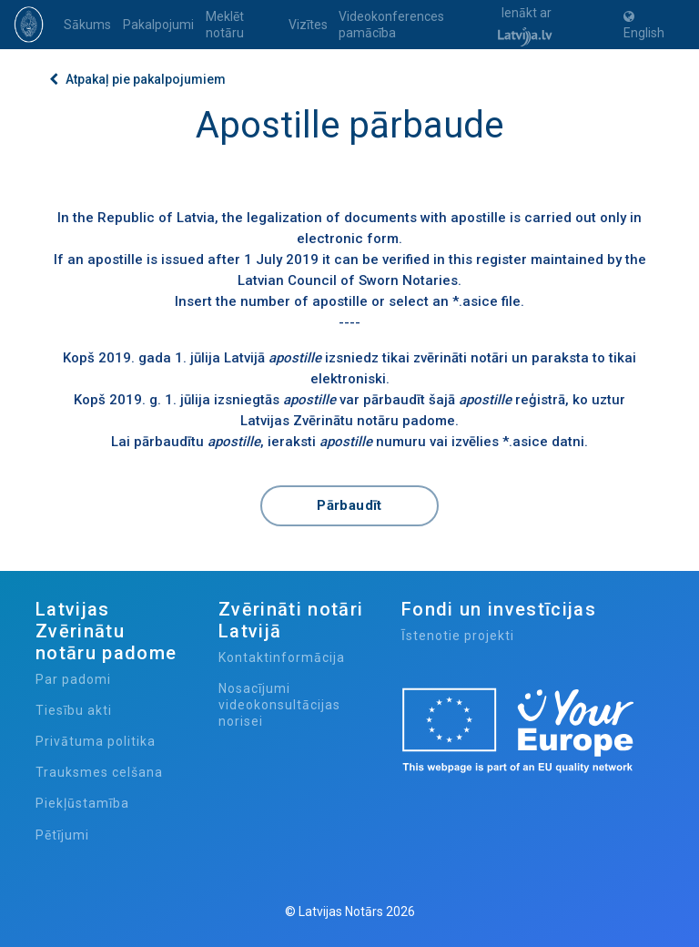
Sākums (87, 24)
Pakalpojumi (158, 24)
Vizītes (308, 24)
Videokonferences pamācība (391, 24)
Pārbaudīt (349, 505)
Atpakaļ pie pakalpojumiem (137, 79)
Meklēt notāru (225, 24)
